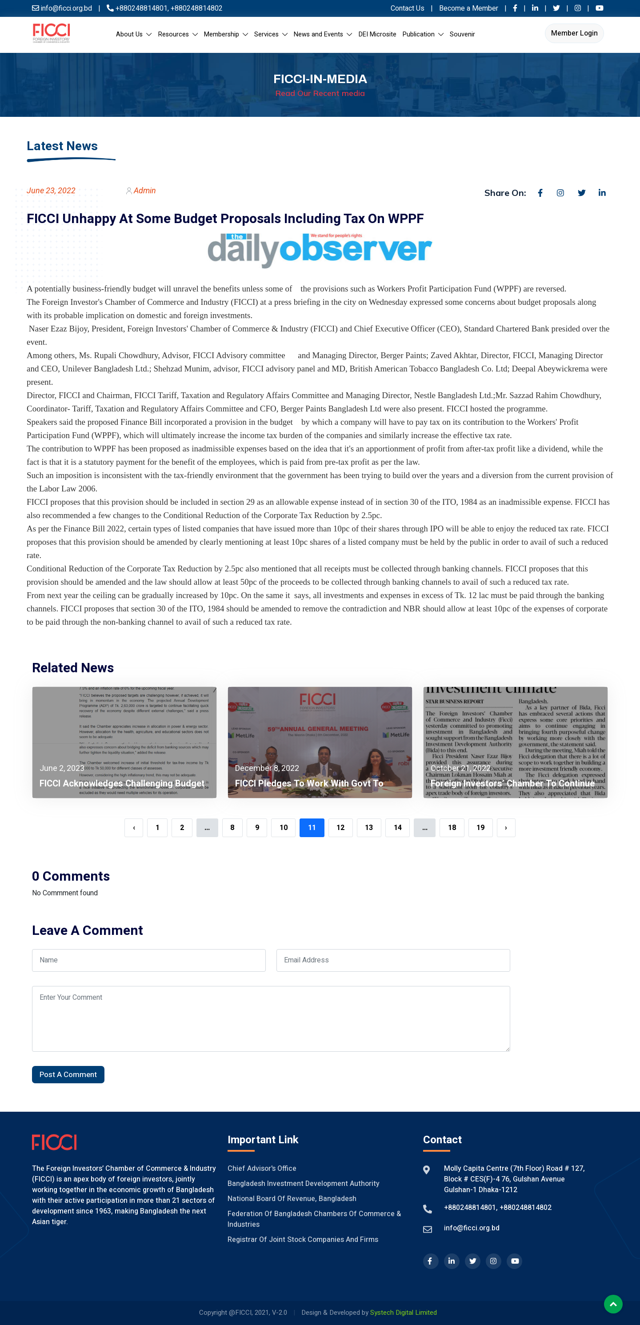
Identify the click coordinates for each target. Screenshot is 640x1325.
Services (271, 34)
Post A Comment (68, 1074)
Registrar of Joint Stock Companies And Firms (303, 1239)
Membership (226, 34)
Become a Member (469, 8)
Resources (178, 34)
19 (480, 827)
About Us (134, 34)
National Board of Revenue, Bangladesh (292, 1198)
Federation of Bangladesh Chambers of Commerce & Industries (314, 1219)
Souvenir (462, 34)
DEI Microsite (377, 34)
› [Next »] (506, 827)
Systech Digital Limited (403, 1312)
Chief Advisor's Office (262, 1168)
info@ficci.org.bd (472, 1228)
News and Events (323, 34)
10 (284, 827)
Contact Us (407, 8)
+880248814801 (142, 8)
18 (452, 827)
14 (398, 827)
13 (369, 827)
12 (340, 827)
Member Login (574, 33)
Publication (423, 34)
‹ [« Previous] (134, 827)
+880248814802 (196, 8)
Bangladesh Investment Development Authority (304, 1183)
